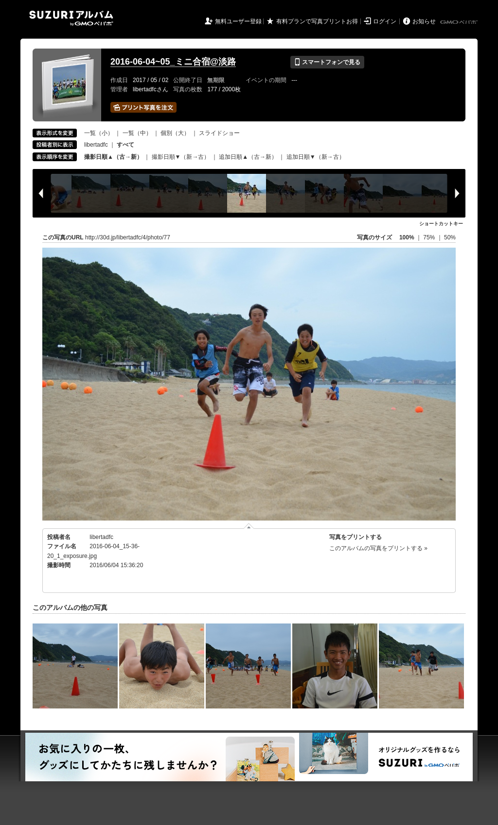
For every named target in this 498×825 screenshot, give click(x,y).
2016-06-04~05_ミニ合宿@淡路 (173, 62)
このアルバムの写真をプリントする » (378, 548)
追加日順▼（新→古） (315, 156)
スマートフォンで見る (327, 62)
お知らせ (424, 21)
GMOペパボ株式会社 (459, 22)
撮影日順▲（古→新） (113, 156)
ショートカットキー (441, 223)
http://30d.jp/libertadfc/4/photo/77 (127, 237)
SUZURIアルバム (71, 18)
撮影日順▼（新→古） (181, 156)
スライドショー (219, 133)
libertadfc (96, 144)
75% (429, 237)
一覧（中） (137, 133)
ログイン (384, 21)
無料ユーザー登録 (238, 21)
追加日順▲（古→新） (248, 156)
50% (450, 237)
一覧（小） (98, 133)
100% (407, 237)
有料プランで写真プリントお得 (317, 21)
